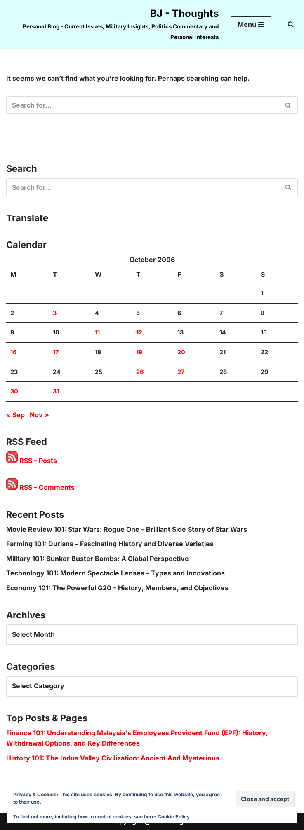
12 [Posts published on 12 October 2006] (139, 332)
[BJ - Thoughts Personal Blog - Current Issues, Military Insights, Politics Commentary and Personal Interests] (112, 24)
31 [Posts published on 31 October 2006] (56, 391)
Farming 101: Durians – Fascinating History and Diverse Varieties (110, 544)
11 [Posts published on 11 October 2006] (97, 332)
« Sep (15, 415)
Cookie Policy (174, 817)
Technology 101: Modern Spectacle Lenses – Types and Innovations (115, 573)
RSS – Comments (40, 487)
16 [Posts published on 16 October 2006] (13, 351)
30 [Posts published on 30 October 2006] (14, 391)
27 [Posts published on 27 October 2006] (180, 371)
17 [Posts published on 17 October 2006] (56, 351)
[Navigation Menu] (251, 24)
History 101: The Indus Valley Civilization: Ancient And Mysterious (112, 758)
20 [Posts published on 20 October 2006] (181, 351)
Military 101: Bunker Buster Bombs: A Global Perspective (97, 558)
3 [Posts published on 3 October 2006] (55, 312)
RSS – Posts (31, 460)
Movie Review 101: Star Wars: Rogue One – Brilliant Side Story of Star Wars (126, 529)
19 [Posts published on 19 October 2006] (139, 351)
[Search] (291, 24)
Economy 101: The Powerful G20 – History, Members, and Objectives (117, 588)
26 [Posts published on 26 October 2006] (140, 371)
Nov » (39, 415)
